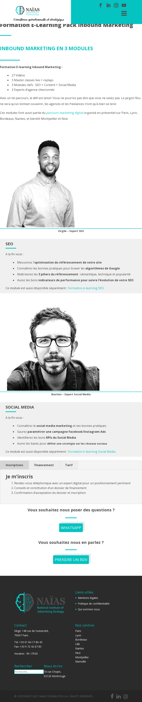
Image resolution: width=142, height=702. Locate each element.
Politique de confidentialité (93, 603)
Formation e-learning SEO (86, 288)
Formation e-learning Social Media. (92, 452)
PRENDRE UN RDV (71, 560)
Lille (77, 644)
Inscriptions (14, 465)
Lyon (78, 635)
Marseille (80, 661)
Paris (78, 631)
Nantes (79, 648)
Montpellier (82, 657)
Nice (78, 653)
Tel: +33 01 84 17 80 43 (28, 642)
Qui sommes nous (89, 609)
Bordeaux (81, 639)
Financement (44, 465)
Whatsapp (71, 528)
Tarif (69, 465)
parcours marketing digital (64, 113)
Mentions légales (88, 598)
